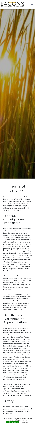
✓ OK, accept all (12, 422)
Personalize (24, 422)
